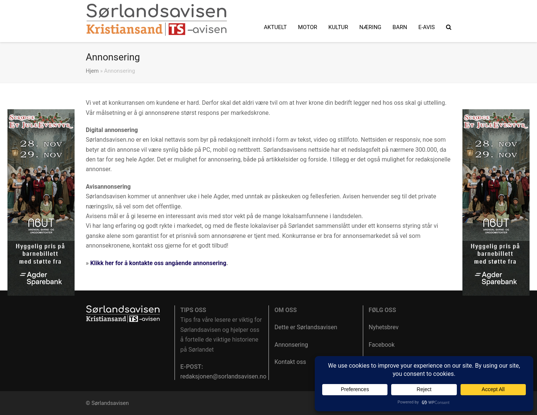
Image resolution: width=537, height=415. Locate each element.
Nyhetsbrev (384, 327)
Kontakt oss (290, 361)
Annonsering (291, 344)
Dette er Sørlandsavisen (305, 327)
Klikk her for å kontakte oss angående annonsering (158, 263)
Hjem (92, 70)
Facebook (382, 344)
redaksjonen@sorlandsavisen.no (223, 376)
